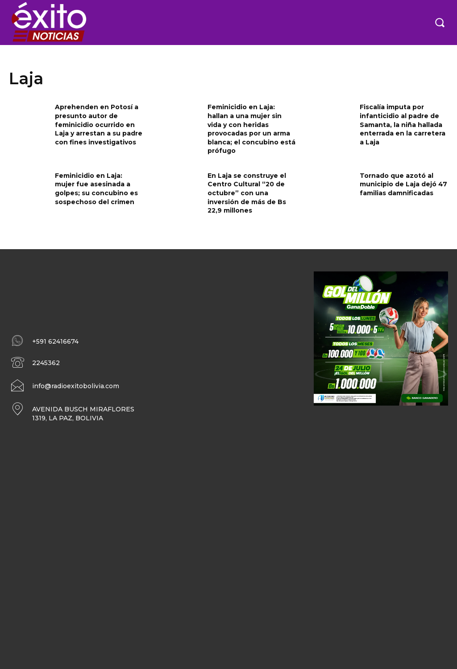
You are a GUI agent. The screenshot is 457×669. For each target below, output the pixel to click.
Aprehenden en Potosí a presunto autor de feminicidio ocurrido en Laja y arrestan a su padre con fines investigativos (98, 124)
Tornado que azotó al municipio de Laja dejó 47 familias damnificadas (403, 184)
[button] (439, 22)
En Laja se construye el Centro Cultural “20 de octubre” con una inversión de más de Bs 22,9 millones (247, 193)
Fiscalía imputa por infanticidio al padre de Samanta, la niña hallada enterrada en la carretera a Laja (402, 124)
